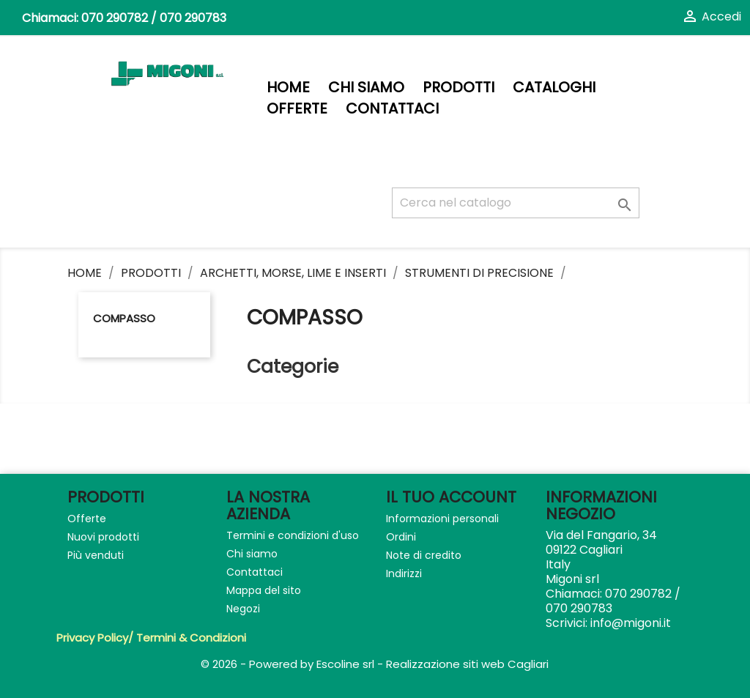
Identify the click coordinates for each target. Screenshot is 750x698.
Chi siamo (366, 87)
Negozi (243, 608)
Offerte (297, 109)
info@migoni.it (630, 623)
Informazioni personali (442, 518)
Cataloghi (554, 87)
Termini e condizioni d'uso (292, 535)
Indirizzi (404, 573)
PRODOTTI (458, 87)
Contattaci (392, 109)
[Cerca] (515, 203)
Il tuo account (451, 497)
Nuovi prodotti (103, 537)
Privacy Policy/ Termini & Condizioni (151, 637)
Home (288, 87)
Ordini (401, 537)
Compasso (124, 318)
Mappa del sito (263, 590)
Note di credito (423, 555)
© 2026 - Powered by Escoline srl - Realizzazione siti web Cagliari (375, 664)
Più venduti (95, 555)
